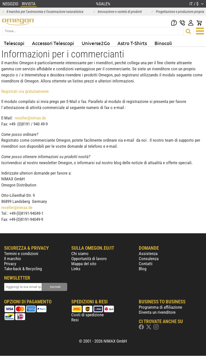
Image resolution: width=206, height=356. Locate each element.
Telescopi (14, 43)
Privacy (10, 263)
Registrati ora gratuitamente (25, 91)
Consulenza (149, 258)
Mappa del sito (83, 263)
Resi (75, 319)
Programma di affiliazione (160, 307)
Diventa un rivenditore (157, 312)
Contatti (145, 263)
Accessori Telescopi (53, 43)
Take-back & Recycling (23, 268)
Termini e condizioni (21, 253)
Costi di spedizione (87, 314)
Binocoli (163, 43)
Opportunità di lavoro (89, 258)
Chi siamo (80, 253)
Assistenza (148, 253)
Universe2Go (96, 43)
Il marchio (12, 258)
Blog (142, 268)
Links (75, 268)
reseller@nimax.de (30, 117)
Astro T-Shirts (132, 43)
